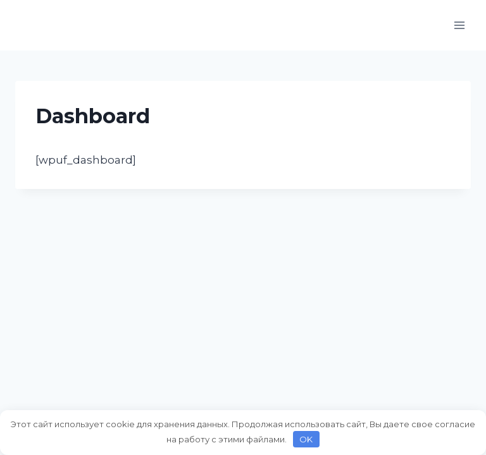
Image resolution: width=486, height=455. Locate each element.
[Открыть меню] (459, 25)
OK (306, 439)
